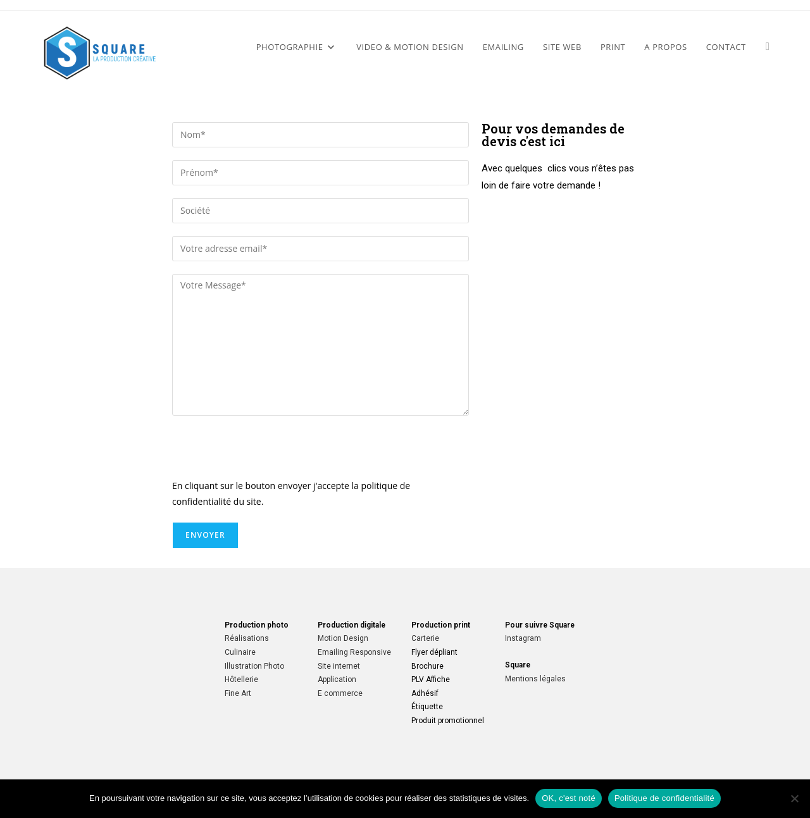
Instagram (523, 638)
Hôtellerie (241, 679)
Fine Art (238, 693)
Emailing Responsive (354, 652)
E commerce (340, 693)
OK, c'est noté (568, 798)
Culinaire (240, 652)
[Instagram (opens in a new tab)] (768, 46)
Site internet (339, 666)
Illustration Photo (254, 666)
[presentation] (268, 453)
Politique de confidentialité (664, 798)
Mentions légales (535, 678)
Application (337, 679)
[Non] (794, 798)
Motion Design (343, 638)
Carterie (425, 638)
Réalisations (247, 638)
